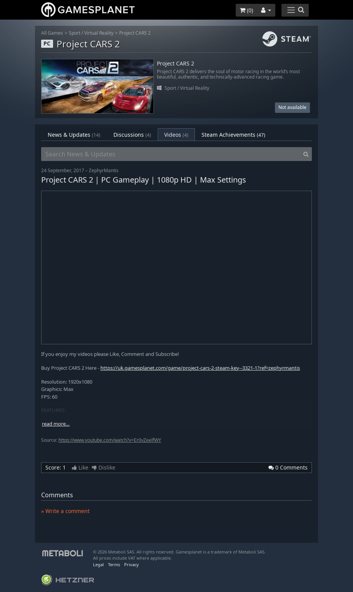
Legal (98, 564)
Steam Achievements (233, 134)
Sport (74, 33)
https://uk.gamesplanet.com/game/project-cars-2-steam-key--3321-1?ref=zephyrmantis (200, 367)
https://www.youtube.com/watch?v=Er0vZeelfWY (109, 440)
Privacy (131, 564)
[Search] (306, 154)
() (246, 10)
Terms (114, 564)
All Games (52, 33)
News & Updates (74, 134)
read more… (56, 424)
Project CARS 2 (135, 33)
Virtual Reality (98, 33)
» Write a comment (65, 511)
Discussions (132, 134)
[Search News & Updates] (170, 154)
